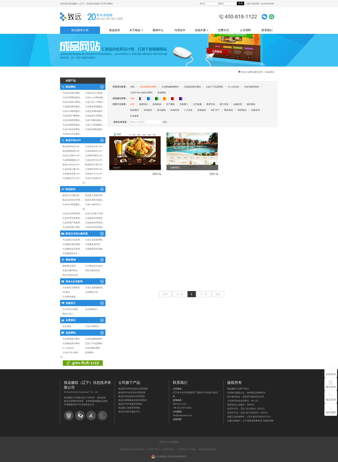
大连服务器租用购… (72, 244)
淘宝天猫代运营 (70, 275)
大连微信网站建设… (72, 106)
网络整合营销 (69, 266)
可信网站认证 (91, 292)
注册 (248, 3)
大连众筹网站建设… (72, 125)
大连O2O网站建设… (72, 111)
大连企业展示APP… (72, 155)
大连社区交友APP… (94, 146)
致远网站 (71, 86)
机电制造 (201, 110)
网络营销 (71, 259)
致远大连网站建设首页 (252, 72)
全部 (132, 86)
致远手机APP (73, 140)
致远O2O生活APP (70, 164)
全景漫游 (66, 326)
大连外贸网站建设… (72, 97)
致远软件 (71, 189)
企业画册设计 (91, 309)
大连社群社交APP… (94, 160)
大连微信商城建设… (95, 106)
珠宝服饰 (161, 110)
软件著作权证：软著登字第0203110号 (245, 396)
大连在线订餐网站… (72, 115)
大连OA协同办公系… (92, 206)
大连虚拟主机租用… (72, 239)
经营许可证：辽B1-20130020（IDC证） (246, 408)
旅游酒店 (134, 110)
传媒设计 (71, 303)
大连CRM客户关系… (95, 213)
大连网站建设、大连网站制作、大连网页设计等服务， (172, 449)
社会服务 (134, 116)
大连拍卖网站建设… (95, 129)
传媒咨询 (255, 110)
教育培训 (210, 104)
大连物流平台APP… (72, 178)
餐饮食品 (228, 110)
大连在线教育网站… (72, 120)
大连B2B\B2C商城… (94, 93)
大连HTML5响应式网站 (141, 92)
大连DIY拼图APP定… (92, 180)
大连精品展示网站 (71, 343)
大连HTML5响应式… (69, 354)
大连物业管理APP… (72, 173)
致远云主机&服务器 (77, 233)
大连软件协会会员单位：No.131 (242, 400)
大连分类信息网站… (72, 129)
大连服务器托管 (92, 244)
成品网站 (71, 332)
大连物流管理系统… (95, 218)
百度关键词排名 (70, 270)
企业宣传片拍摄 (70, 309)
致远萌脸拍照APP (71, 151)
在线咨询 (331, 374)
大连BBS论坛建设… (72, 134)
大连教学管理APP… (94, 169)
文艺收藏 (197, 104)
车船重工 (184, 104)
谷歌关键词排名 (92, 270)
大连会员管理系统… (72, 213)
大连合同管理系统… (95, 227)
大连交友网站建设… (95, 111)
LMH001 (175, 167)
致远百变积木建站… (95, 200)
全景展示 (71, 320)
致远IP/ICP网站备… (72, 195)
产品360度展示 (92, 326)
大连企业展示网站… (72, 93)
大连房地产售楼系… (72, 222)
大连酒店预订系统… (72, 227)
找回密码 (255, 3)
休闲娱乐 (148, 110)
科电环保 (174, 110)
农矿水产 (215, 110)
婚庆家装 (251, 104)
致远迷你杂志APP (71, 146)
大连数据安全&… (70, 253)
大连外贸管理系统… (72, 218)
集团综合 (143, 104)
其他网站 (89, 352)
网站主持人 (67, 313)
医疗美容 (224, 104)
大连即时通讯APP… (94, 155)
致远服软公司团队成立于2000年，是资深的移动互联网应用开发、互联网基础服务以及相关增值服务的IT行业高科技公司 (85, 401)
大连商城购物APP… (72, 160)
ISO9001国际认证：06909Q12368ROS (246, 392)
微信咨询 (331, 386)
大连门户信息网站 (93, 343)
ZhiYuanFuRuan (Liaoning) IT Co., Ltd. (81, 392)
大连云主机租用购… (95, 239)
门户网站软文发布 (93, 266)
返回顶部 (331, 412)
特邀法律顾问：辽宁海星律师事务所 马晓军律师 (250, 420)
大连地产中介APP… (94, 173)
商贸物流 (242, 110)
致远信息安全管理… (72, 200)
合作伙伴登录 (267, 3)
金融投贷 (237, 104)
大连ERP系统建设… (72, 204)
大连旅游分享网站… (95, 115)
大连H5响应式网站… (72, 102)
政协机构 (157, 104)
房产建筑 (170, 104)
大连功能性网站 (92, 348)
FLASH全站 (68, 348)
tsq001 (117, 167)
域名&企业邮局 (74, 281)
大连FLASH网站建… (95, 97)
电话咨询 (331, 399)
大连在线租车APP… (94, 151)
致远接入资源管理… (95, 195)
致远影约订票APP (93, 164)
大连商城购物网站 (93, 339)
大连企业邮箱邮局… (95, 287)
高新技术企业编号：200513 (240, 404)
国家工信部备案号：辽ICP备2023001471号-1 (249, 416)
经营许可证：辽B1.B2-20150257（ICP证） (248, 412)
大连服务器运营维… (72, 249)
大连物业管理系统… (95, 222)
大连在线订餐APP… (72, 169)
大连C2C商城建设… (94, 125)
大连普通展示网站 (71, 339)
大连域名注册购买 (71, 287)
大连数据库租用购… (95, 249)
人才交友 (188, 110)
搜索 (165, 122)
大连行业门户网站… (95, 102)
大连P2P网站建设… (94, 120)
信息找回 (177, 419)
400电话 (66, 292)
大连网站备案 (69, 296)
